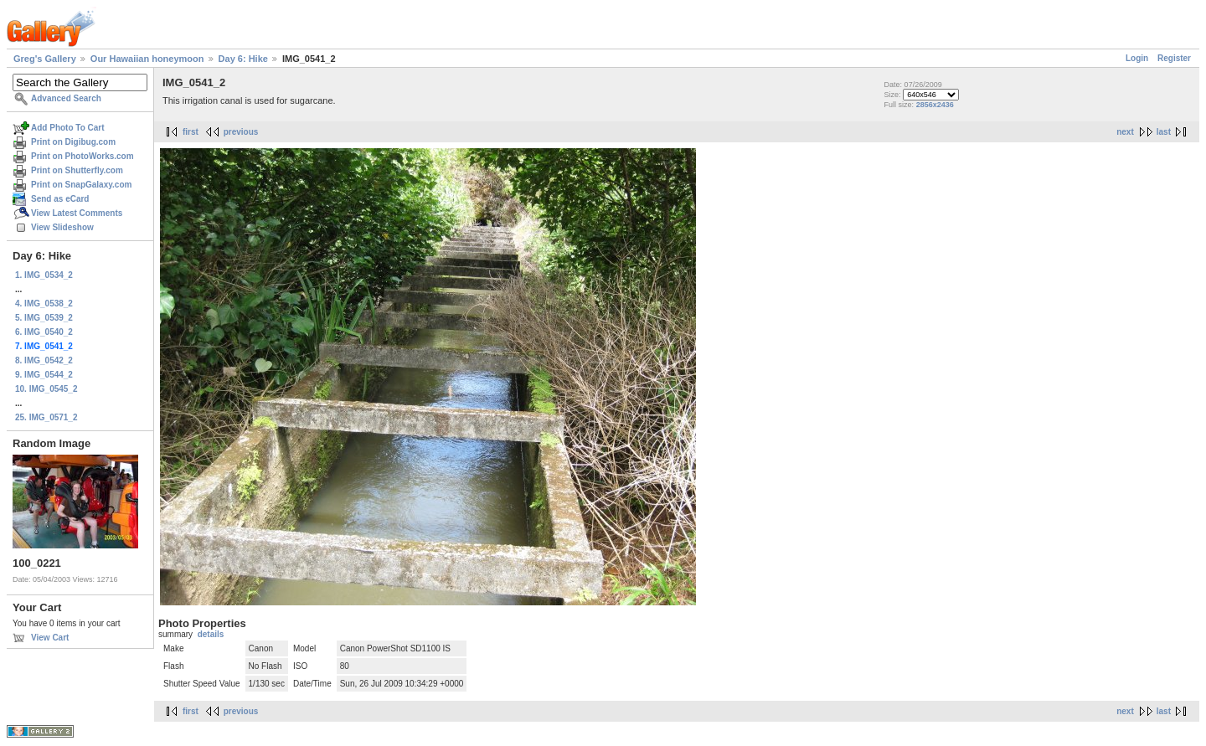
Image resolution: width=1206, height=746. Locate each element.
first (190, 131)
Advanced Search (66, 98)
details (211, 634)
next (1125, 131)
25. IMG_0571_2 (46, 417)
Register (1174, 58)
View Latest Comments (76, 213)
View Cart (50, 637)
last (1164, 131)
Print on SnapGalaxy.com (81, 184)
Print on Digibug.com (73, 142)
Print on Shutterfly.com (77, 170)
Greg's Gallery (44, 59)
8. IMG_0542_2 (44, 360)
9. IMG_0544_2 (44, 374)
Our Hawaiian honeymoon (147, 59)
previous (241, 131)
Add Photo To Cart (68, 127)
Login (1137, 58)
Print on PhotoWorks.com (82, 156)
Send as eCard (60, 198)
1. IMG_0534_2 (44, 275)
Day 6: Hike (243, 59)
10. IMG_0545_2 (46, 389)
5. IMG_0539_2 (44, 317)
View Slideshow (62, 227)
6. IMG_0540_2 (44, 332)
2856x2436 (935, 104)
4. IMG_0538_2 (44, 303)
